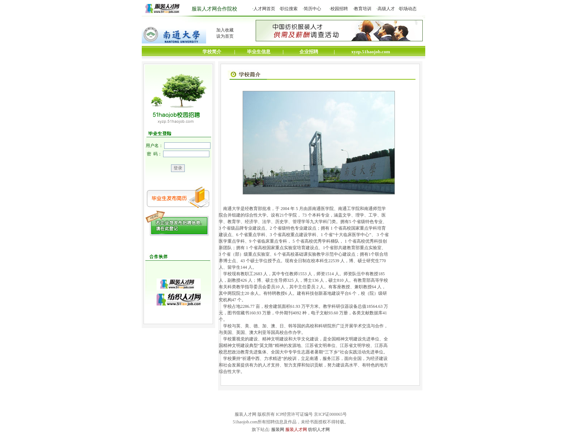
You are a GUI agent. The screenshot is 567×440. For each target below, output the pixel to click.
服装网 (277, 429)
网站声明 (224, 405)
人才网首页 (264, 8)
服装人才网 (296, 429)
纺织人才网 (319, 429)
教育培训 (362, 8)
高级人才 (386, 8)
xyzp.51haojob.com (370, 51)
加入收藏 (225, 30)
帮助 (362, 405)
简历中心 (312, 8)
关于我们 (189, 405)
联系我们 (260, 405)
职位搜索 (289, 8)
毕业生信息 (258, 51)
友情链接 (393, 405)
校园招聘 (339, 8)
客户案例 (331, 405)
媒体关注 (295, 405)
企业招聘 (308, 51)
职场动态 (408, 8)
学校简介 (211, 51)
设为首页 (225, 36)
